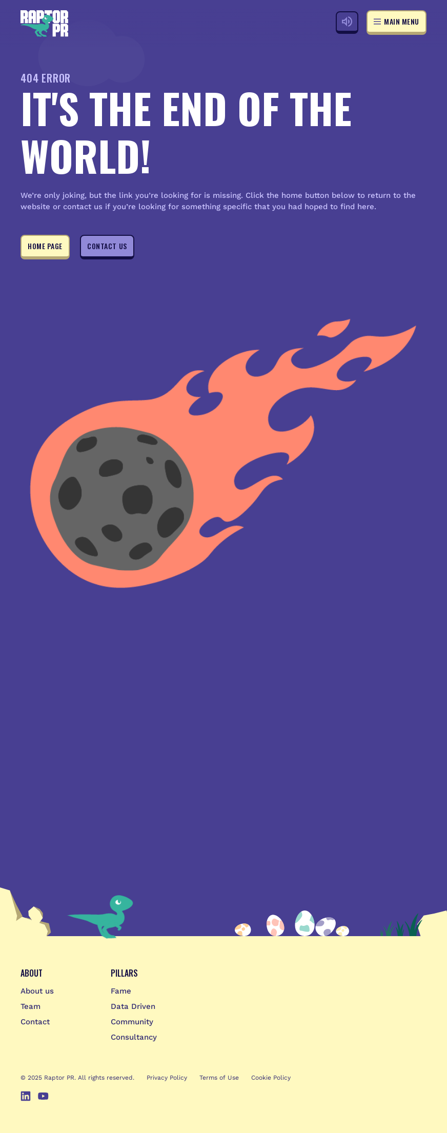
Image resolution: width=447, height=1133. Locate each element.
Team (30, 1006)
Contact (35, 1021)
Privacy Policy (167, 1077)
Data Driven (133, 1006)
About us (37, 991)
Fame (121, 991)
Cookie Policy (271, 1077)
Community (132, 1021)
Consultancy (134, 1037)
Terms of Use (219, 1077)
